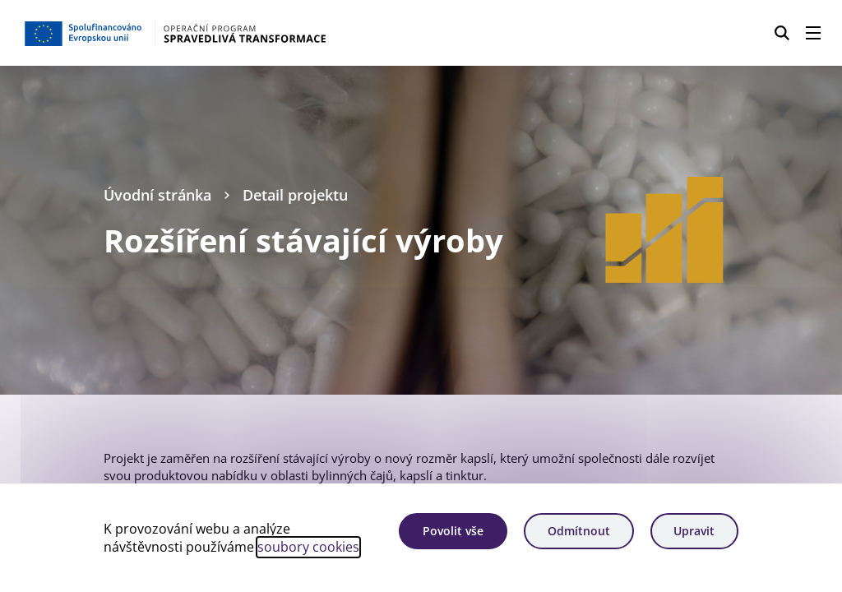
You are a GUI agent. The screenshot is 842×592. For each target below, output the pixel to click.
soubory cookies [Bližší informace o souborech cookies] (308, 547)
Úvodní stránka (157, 195)
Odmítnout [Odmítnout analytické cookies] (579, 531)
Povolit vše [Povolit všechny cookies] (453, 531)
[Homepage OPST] (209, 33)
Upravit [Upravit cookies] (694, 531)
